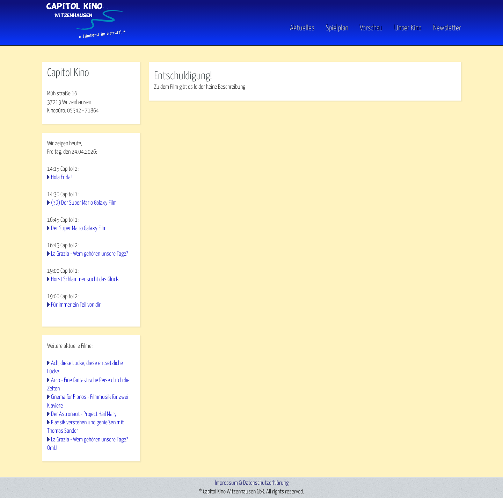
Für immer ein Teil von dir (76, 305)
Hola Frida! (61, 178)
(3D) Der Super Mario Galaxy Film (84, 203)
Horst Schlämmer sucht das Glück (84, 280)
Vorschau (371, 28)
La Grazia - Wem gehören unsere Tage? (89, 254)
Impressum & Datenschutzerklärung (252, 483)
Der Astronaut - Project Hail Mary (84, 414)
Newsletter (447, 28)
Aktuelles (302, 28)
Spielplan (337, 28)
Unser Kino (408, 28)
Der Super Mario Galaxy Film (79, 229)
